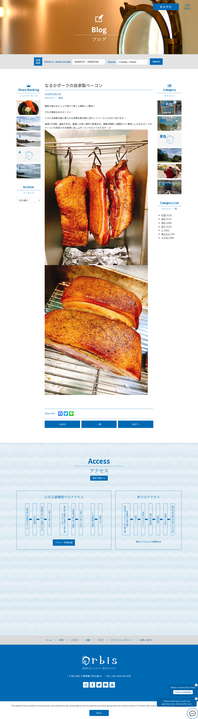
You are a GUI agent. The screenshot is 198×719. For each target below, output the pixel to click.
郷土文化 (165, 234)
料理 (163, 215)
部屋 (88, 640)
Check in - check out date (57, 62)
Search (156, 61)
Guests (111, 62)
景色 (163, 222)
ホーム (48, 640)
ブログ (100, 640)
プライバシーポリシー (122, 640)
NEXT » (135, 424)
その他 (164, 237)
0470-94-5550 (124, 676)
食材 (60, 97)
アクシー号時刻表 (64, 542)
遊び (163, 226)
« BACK (62, 424)
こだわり (74, 640)
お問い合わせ (146, 640)
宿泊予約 (166, 7)
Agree (99, 712)
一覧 (99, 424)
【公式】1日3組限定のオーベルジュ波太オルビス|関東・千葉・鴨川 (52, 6)
